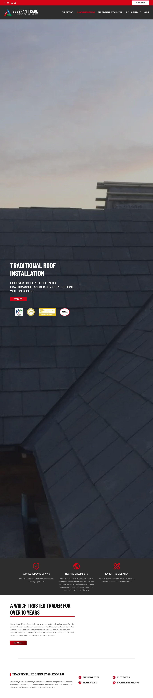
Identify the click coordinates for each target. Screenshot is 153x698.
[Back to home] (21, 12)
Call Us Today (140, 3)
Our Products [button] (68, 12)
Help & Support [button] (133, 12)
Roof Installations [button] (86, 12)
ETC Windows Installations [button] (110, 12)
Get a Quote (18, 299)
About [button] (146, 12)
